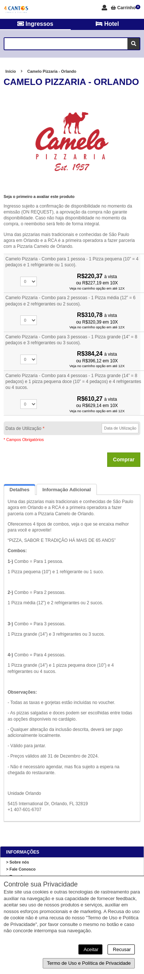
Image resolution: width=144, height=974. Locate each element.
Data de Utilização (25, 428)
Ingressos (35, 24)
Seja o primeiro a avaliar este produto (39, 196)
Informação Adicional (66, 489)
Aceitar (90, 949)
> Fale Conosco (21, 869)
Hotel (107, 24)
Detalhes (19, 489)
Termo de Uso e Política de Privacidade (89, 963)
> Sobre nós (17, 862)
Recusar (121, 949)
